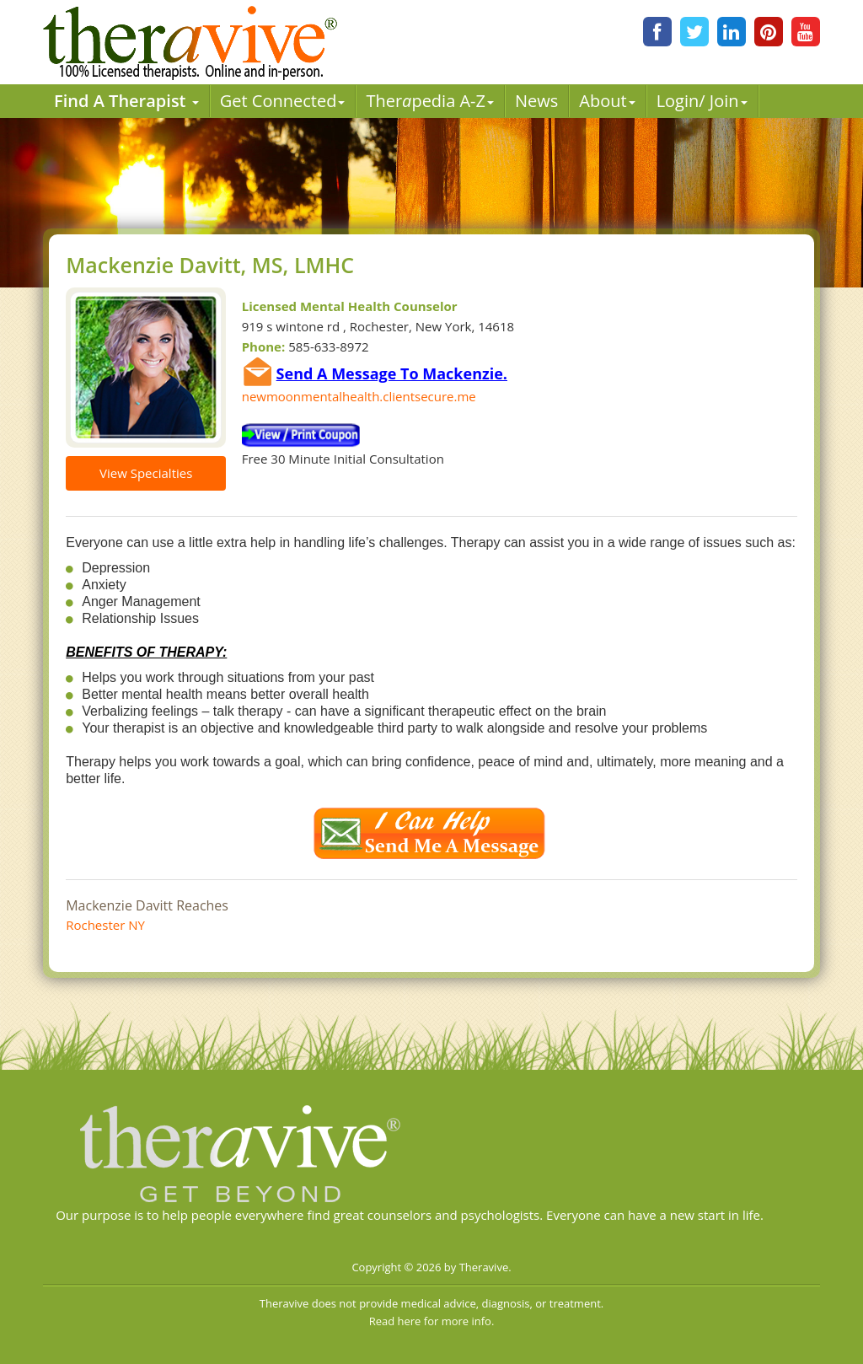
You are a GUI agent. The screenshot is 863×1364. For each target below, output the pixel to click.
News (536, 100)
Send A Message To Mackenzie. (391, 373)
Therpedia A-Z (430, 100)
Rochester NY (105, 924)
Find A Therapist (126, 100)
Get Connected (283, 100)
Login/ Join (702, 100)
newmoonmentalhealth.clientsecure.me (359, 396)
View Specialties (145, 473)
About (607, 100)
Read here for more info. (432, 1321)
